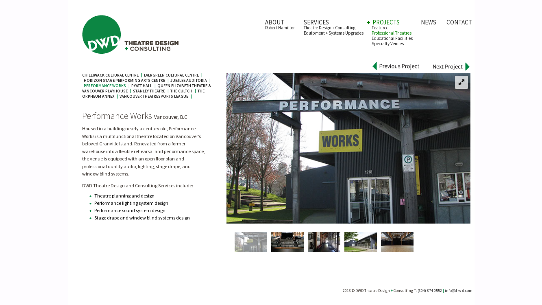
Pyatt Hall (141, 85)
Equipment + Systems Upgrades (334, 33)
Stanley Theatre (149, 91)
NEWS (431, 22)
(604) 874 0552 (430, 290)
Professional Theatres (391, 33)
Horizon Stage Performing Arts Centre (124, 80)
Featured (380, 28)
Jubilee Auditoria (188, 80)
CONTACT (459, 22)
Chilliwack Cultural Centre (110, 75)
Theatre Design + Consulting (329, 28)
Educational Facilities (392, 38)
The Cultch (181, 91)
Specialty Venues (388, 43)
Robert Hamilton (280, 28)
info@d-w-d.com (458, 290)
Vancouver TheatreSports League (154, 96)
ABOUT (274, 22)
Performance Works (105, 85)
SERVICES (316, 22)
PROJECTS (386, 22)
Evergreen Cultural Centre (171, 75)
